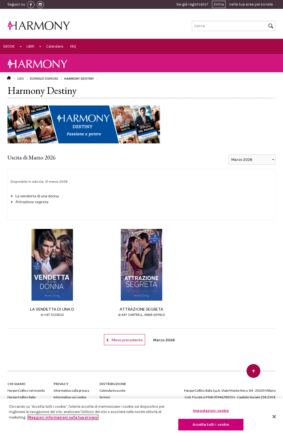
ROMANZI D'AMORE (44, 79)
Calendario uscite (112, 390)
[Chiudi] (274, 417)
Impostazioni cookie (211, 411)
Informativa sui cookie (70, 397)
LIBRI (30, 46)
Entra (219, 4)
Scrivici (104, 397)
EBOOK (9, 46)
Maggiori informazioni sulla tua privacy (63, 417)
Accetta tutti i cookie (211, 424)
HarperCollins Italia (21, 397)
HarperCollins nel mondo (26, 390)
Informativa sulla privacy (71, 390)
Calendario (55, 46)
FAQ (73, 46)
